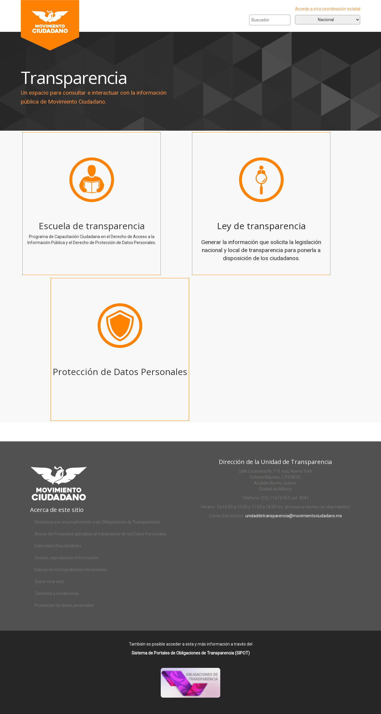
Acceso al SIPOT (197, 690)
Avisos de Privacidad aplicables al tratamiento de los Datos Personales (100, 534)
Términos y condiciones (57, 593)
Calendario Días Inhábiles (58, 545)
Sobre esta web (49, 581)
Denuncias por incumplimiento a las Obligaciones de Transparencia (97, 522)
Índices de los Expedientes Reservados (71, 569)
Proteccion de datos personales (64, 605)
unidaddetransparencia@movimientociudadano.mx (293, 515)
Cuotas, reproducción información (66, 557)
